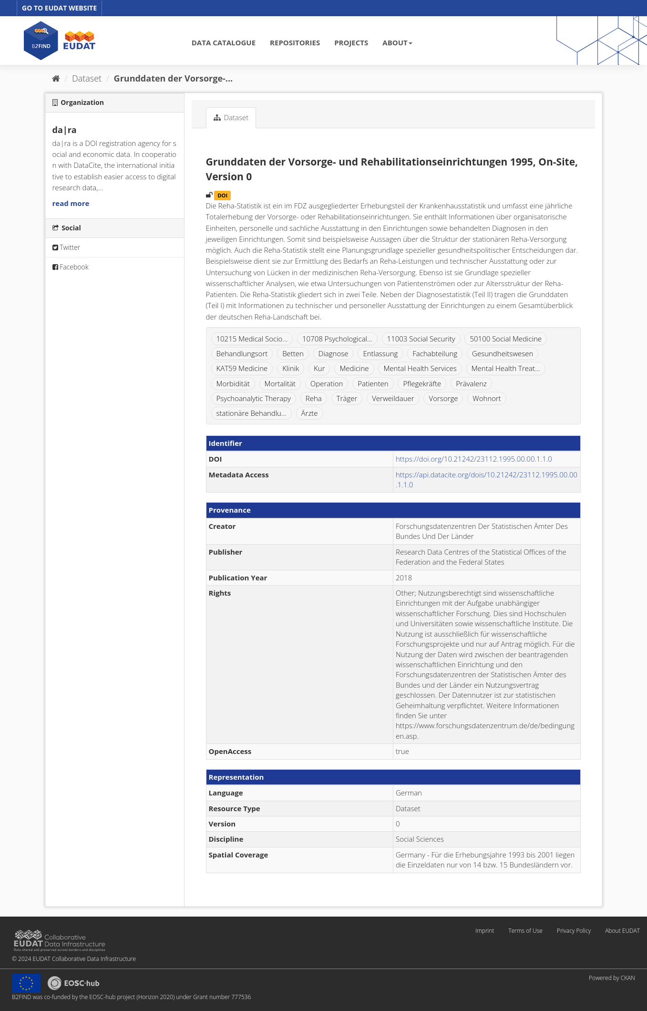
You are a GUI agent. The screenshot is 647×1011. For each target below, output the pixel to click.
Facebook (70, 266)
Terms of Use (525, 931)
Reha (314, 398)
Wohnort (486, 398)
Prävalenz (471, 383)
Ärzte (309, 413)
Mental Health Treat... (506, 368)
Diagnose (333, 353)
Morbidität (233, 383)
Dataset (87, 78)
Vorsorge (443, 398)
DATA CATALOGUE (224, 42)
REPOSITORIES (295, 42)
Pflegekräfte (422, 383)
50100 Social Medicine (506, 338)
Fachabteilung (434, 353)
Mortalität (280, 383)
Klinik (290, 368)
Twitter (66, 247)
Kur (319, 368)
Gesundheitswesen (502, 353)
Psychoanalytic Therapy (253, 398)
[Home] (56, 78)
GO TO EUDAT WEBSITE (59, 7)
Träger (347, 398)
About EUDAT (622, 931)
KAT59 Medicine (242, 368)
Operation (326, 383)
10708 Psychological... (337, 338)
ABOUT (397, 42)
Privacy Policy (574, 931)
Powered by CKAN (612, 978)
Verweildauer (393, 398)
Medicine (354, 368)
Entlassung (380, 353)
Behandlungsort (242, 353)
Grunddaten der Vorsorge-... (173, 78)
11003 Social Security (421, 338)
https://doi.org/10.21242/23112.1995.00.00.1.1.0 (474, 459)
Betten (293, 353)
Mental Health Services (419, 368)
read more (71, 203)
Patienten (373, 383)
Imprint (484, 931)
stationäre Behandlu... (251, 413)
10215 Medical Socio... (252, 338)
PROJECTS (351, 42)
